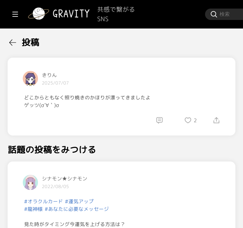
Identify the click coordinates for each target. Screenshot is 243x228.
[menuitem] (38, 40)
